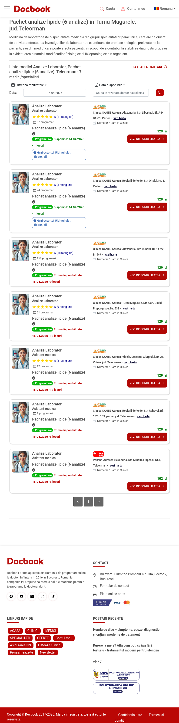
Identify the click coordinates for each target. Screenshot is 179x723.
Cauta (110, 9)
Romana (166, 9)
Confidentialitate (130, 715)
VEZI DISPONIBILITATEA (147, 139)
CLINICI (32, 631)
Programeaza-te (21, 652)
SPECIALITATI (20, 638)
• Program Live (42, 139)
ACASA (15, 631)
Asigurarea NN (20, 645)
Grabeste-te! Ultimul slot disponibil (52, 154)
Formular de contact (114, 586)
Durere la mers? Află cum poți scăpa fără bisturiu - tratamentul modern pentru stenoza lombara (126, 648)
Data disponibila (109, 85)
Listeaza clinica (49, 645)
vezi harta (119, 118)
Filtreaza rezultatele (27, 85)
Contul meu (136, 9)
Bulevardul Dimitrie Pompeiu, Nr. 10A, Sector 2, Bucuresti (133, 576)
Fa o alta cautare (150, 67)
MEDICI (50, 631)
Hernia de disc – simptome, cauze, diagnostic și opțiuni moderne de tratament (126, 632)
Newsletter (48, 652)
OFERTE (43, 638)
